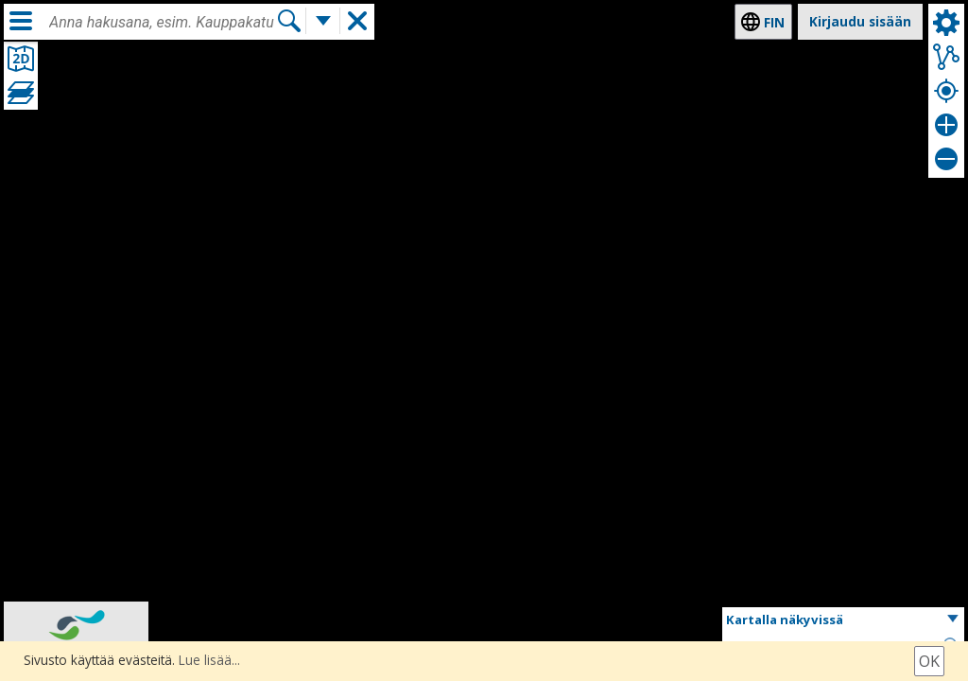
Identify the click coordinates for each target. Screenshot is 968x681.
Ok (929, 661)
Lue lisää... (209, 660)
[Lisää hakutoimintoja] (323, 21)
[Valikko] (21, 21)
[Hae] (289, 21)
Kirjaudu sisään (860, 21)
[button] (843, 620)
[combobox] (162, 22)
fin (774, 22)
